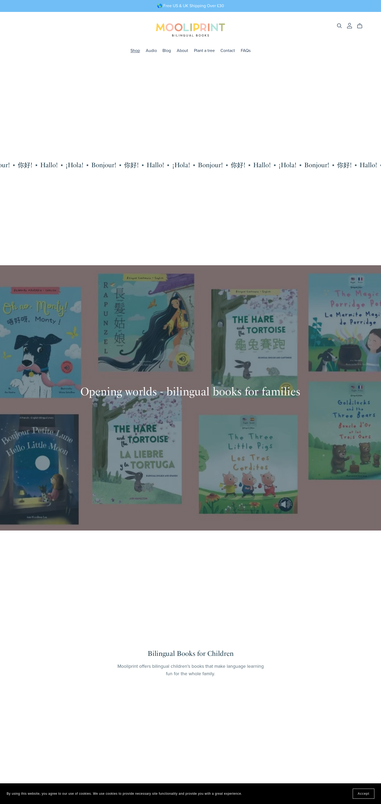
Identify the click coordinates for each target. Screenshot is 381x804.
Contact (227, 50)
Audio (151, 50)
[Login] (349, 25)
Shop (135, 50)
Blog (166, 50)
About (182, 50)
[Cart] (362, 26)
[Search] (339, 25)
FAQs (246, 50)
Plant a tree (204, 50)
